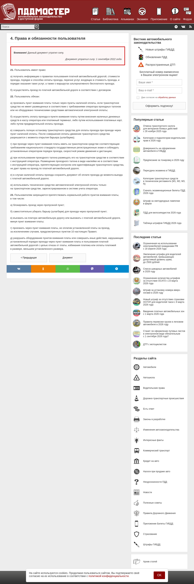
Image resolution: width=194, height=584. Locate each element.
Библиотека (110, 19)
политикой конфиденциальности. (108, 576)
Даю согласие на (158, 97)
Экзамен (142, 19)
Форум (187, 19)
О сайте (175, 19)
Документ (68, 257)
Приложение (159, 19)
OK (159, 575)
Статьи (95, 19)
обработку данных (167, 97)
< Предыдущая (29, 257)
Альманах (127, 19)
